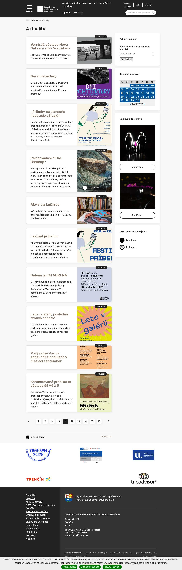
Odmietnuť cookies (90, 567)
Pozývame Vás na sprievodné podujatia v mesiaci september (49, 357)
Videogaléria (33, 528)
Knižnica (30, 538)
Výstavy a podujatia (36, 514)
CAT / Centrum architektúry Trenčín (40, 506)
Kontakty (78, 12)
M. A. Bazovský (34, 502)
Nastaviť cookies (112, 567)
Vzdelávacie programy (38, 518)
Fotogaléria (32, 525)
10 (59, 421)
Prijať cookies (69, 567)
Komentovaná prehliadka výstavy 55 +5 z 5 (51, 384)
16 (99, 421)
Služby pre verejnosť (37, 521)
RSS (137, 5)
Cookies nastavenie (73, 553)
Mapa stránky (126, 5)
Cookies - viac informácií (121, 553)
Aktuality (30, 495)
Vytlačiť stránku (35, 437)
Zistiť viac (137, 167)
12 (72, 421)
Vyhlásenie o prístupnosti (145, 553)
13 (79, 421)
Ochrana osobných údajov (96, 553)
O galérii (66, 12)
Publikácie (31, 531)
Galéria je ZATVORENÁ (49, 275)
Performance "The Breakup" (46, 160)
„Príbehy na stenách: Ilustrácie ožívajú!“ (48, 113)
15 (92, 421)
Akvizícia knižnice (45, 204)
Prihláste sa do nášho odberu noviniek (135, 48)
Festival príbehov (44, 236)
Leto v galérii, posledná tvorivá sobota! (49, 316)
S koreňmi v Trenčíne (37, 511)
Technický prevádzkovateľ (76, 556)
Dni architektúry (43, 76)
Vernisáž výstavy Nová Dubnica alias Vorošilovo (50, 46)
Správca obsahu (149, 556)
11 (65, 421)
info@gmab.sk (80, 535)
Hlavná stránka (32, 20)
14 (85, 421)
